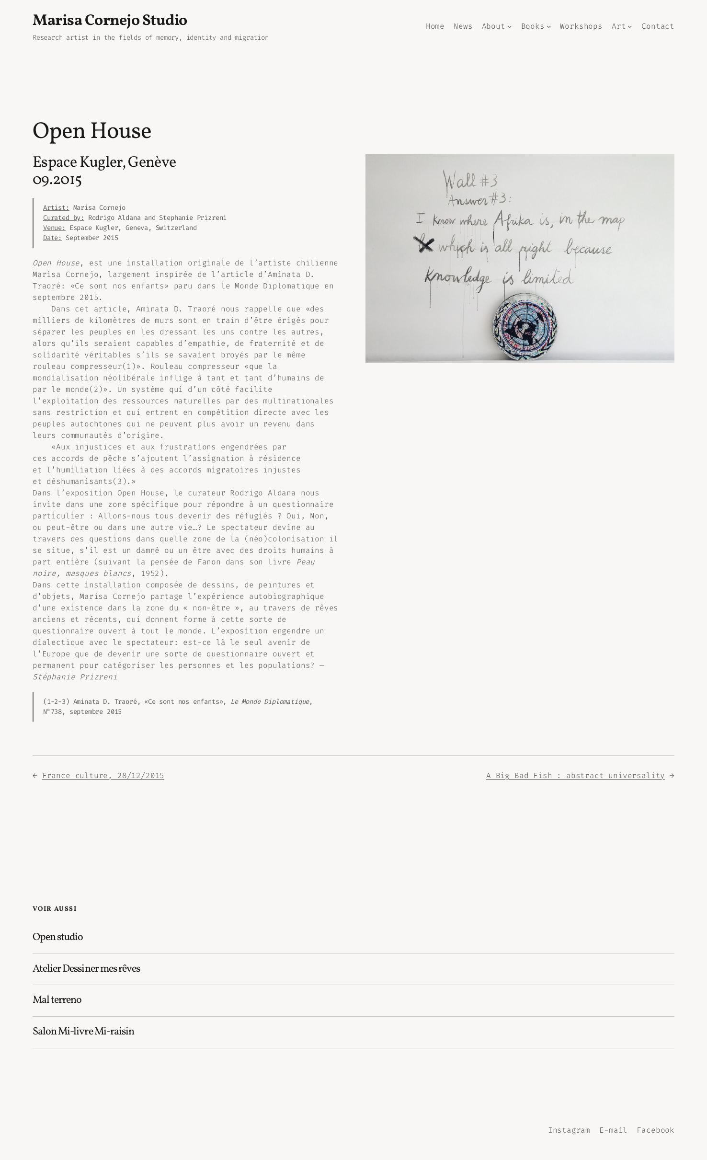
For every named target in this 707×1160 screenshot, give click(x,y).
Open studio (58, 938)
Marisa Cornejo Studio (110, 21)
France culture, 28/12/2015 (103, 775)
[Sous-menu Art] (629, 26)
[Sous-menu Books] (549, 26)
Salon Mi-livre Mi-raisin (83, 1032)
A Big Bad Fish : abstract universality (575, 775)
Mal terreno (57, 1001)
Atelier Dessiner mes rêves (86, 970)
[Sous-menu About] (509, 26)
